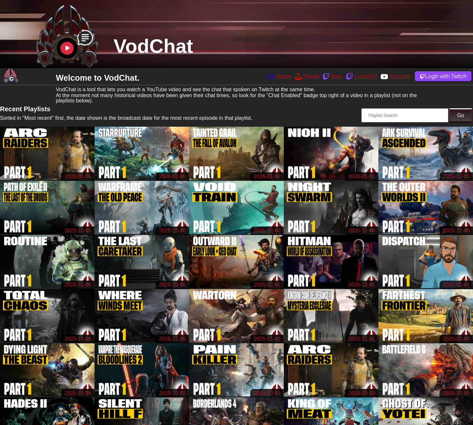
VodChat (153, 46)
